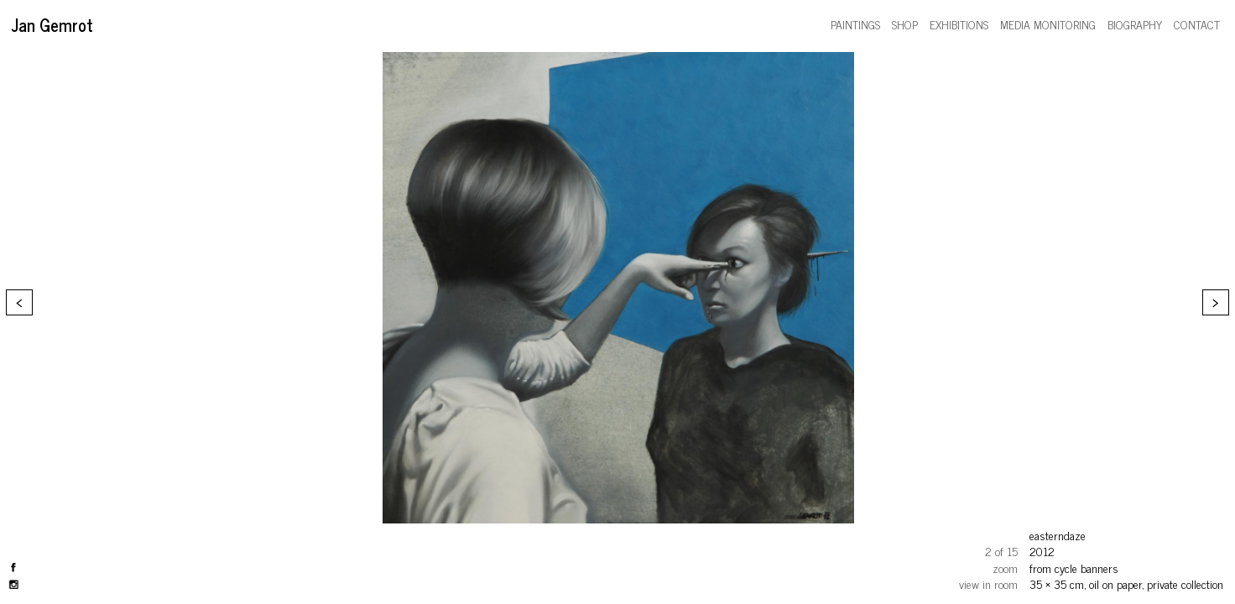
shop (905, 24)
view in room (988, 583)
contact (1197, 24)
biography (1134, 24)
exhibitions (959, 24)
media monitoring (1048, 24)
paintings (855, 24)
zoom (1005, 567)
